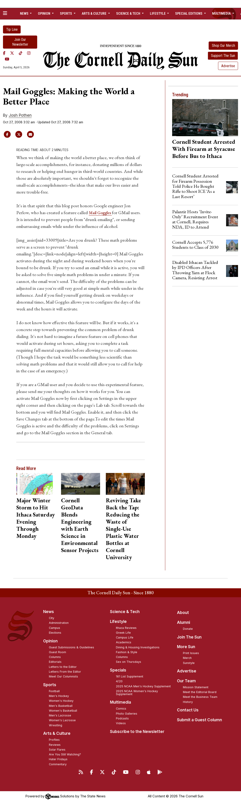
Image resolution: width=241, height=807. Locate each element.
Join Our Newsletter (20, 42)
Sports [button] (66, 13)
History (188, 702)
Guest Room (57, 652)
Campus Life (124, 637)
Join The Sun (189, 637)
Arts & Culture (56, 733)
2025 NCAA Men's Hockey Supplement (143, 686)
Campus (54, 628)
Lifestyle (118, 621)
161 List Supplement (129, 676)
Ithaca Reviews (126, 628)
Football (54, 691)
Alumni (183, 622)
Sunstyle (189, 663)
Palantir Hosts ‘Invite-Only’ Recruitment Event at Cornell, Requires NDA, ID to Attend (195, 219)
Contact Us (188, 710)
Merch (187, 658)
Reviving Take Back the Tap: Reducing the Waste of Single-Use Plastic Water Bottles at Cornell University (123, 529)
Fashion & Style (126, 652)
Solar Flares (57, 749)
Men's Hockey (59, 696)
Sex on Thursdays (128, 661)
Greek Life (123, 632)
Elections (55, 632)
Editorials (55, 661)
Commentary (58, 764)
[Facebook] (4, 53)
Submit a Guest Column (199, 720)
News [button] (24, 13)
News (48, 611)
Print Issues (191, 653)
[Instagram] (29, 53)
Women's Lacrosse (62, 720)
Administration (59, 623)
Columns (55, 657)
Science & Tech (125, 611)
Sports (49, 685)
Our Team (186, 681)
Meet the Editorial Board (199, 692)
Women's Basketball (63, 710)
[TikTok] (20, 53)
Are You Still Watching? (65, 754)
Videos (121, 723)
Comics (121, 708)
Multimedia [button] (221, 13)
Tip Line (12, 29)
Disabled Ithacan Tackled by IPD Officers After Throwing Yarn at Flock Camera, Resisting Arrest (195, 270)
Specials (118, 670)
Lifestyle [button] (158, 13)
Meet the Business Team (200, 697)
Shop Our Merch (223, 45)
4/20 (119, 681)
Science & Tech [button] (128, 13)
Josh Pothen (20, 115)
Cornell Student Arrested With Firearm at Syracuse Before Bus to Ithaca (203, 149)
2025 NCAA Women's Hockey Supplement (137, 692)
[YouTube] (7, 59)
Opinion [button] (44, 13)
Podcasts (122, 718)
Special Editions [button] (189, 13)
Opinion (50, 641)
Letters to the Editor (63, 667)
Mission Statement (195, 687)
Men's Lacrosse (60, 715)
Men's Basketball (61, 706)
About (183, 612)
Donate (188, 628)
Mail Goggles (102, 213)
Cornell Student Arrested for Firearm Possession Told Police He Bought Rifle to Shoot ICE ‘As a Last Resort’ (195, 186)
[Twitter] (12, 53)
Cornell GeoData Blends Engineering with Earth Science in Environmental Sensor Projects (79, 525)
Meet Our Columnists (63, 676)
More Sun (186, 646)
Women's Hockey (61, 700)
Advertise (228, 66)
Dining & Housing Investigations (138, 647)
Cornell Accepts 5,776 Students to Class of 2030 (195, 244)
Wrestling (55, 725)
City (51, 618)
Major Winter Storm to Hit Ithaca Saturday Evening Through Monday (35, 518)
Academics (123, 642)
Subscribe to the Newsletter (137, 731)
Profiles (54, 739)
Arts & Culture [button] (94, 13)
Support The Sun (223, 55)
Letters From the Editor (65, 671)
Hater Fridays (58, 759)
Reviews (55, 744)
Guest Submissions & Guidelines (71, 647)
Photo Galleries (126, 713)
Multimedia (120, 702)
